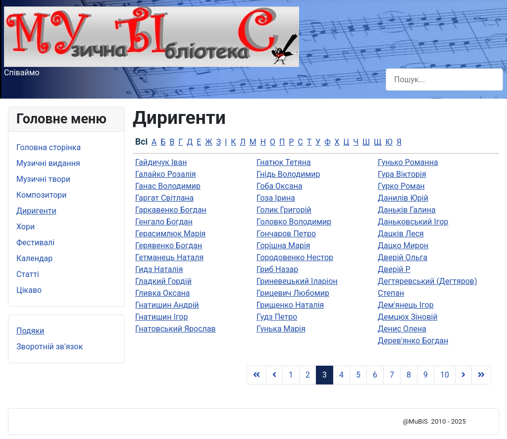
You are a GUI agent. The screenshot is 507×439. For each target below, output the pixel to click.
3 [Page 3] (324, 375)
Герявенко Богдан (168, 245)
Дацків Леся (401, 233)
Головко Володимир (293, 221)
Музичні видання (48, 163)
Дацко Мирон (403, 245)
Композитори (41, 195)
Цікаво (29, 290)
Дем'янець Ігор (406, 305)
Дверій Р (394, 269)
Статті (27, 274)
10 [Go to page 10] (444, 375)
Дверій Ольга (402, 257)
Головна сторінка (48, 147)
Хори (25, 226)
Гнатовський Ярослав (175, 328)
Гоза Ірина (275, 198)
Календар (34, 258)
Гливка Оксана (162, 293)
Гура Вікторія (402, 174)
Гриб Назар (277, 269)
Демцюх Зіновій (408, 317)
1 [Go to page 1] (291, 375)
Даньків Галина (407, 210)
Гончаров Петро (286, 233)
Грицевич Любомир (292, 293)
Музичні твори (43, 179)
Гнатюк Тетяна (283, 162)
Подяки (30, 330)
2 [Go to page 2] (307, 375)
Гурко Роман (401, 186)
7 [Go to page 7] (392, 375)
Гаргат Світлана (164, 198)
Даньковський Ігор (413, 221)
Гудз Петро (276, 317)
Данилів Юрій (403, 198)
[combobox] (444, 79)
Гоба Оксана (279, 186)
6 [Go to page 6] (375, 375)
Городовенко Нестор (294, 257)
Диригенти (36, 211)
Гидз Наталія (159, 269)
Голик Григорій (283, 210)
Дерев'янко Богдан (413, 340)
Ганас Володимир (168, 186)
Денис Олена (402, 328)
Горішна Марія (283, 245)
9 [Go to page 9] (425, 375)
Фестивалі (35, 242)
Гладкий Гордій (163, 281)
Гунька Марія (280, 328)
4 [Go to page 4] (341, 375)
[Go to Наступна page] (463, 375)
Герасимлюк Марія (170, 233)
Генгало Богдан (164, 221)
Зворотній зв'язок (49, 346)
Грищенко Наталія (290, 305)
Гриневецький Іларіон (297, 281)
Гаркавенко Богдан (170, 210)
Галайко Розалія (165, 174)
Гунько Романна (408, 162)
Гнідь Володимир (288, 174)
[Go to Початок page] (256, 375)
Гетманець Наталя (169, 257)
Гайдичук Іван (161, 162)
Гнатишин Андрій (167, 305)
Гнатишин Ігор (161, 317)
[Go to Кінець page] (481, 375)
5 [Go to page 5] (358, 375)
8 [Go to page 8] (408, 375)
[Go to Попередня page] (274, 375)
